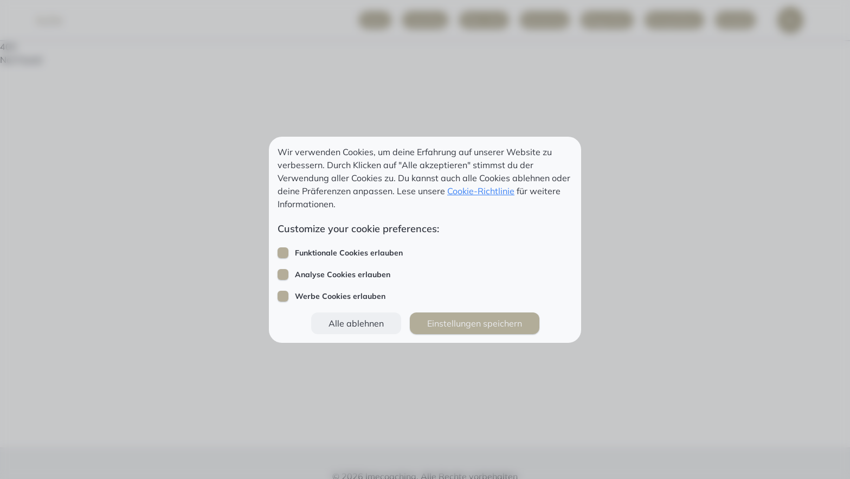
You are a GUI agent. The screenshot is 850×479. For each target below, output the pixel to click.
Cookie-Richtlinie (480, 191)
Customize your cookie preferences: (358, 228)
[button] (356, 323)
